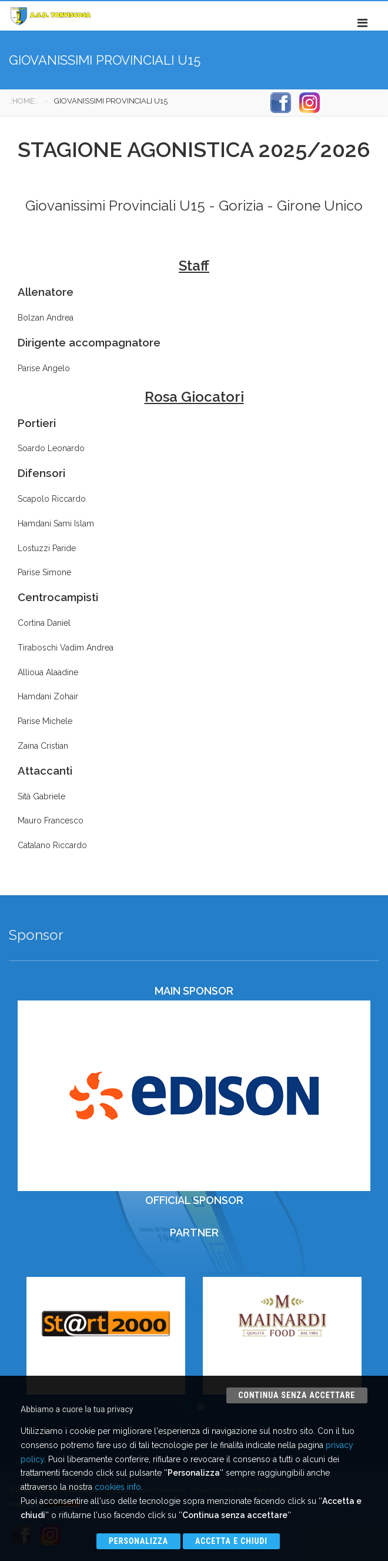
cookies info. (119, 1487)
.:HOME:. (23, 100)
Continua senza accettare (297, 1395)
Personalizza (138, 1541)
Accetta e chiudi (231, 1541)
